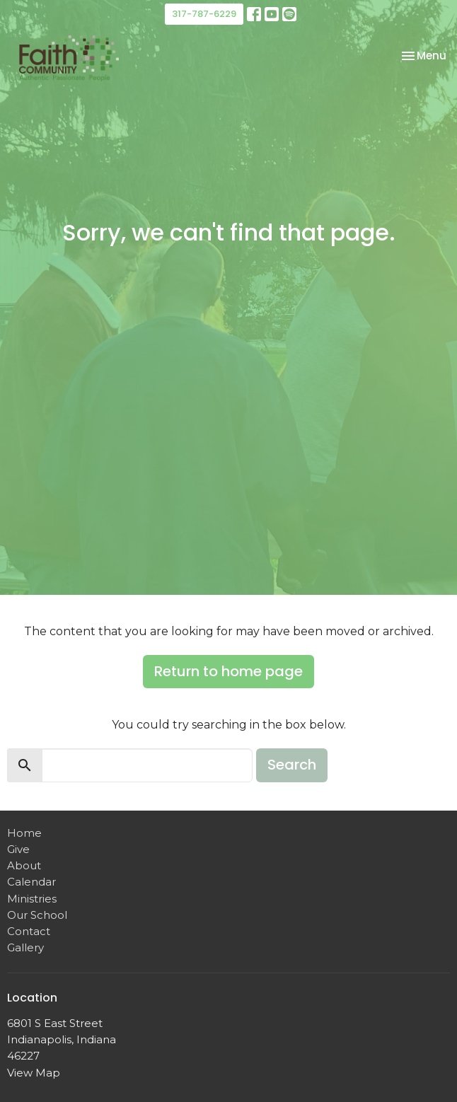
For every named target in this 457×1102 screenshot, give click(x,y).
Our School (37, 915)
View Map (33, 1072)
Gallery (25, 947)
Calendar (31, 881)
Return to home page (228, 671)
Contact (28, 931)
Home (24, 833)
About (24, 865)
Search (291, 765)
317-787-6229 (204, 14)
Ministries (32, 898)
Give (18, 849)
